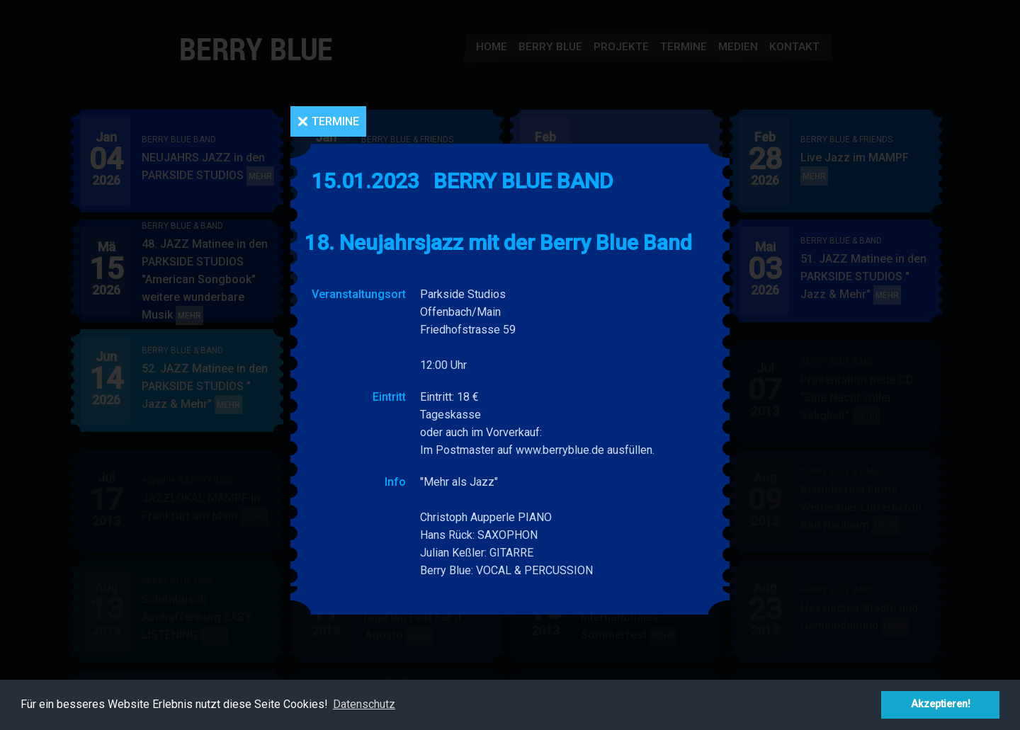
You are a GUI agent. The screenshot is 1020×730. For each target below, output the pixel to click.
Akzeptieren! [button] (940, 704)
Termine (335, 121)
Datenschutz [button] (364, 704)
